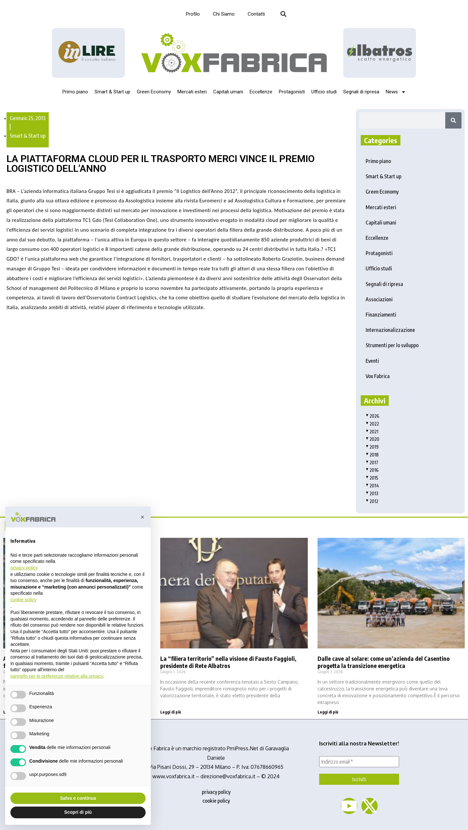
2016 (372, 470)
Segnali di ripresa (361, 92)
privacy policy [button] (24, 567)
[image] (379, 52)
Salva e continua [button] (78, 798)
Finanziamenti (381, 314)
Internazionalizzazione (390, 330)
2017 (372, 462)
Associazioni (379, 299)
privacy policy (216, 792)
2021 (372, 431)
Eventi (372, 361)
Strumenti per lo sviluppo (392, 345)
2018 (372, 454)
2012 (372, 501)
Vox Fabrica (378, 376)
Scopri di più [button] (78, 812)
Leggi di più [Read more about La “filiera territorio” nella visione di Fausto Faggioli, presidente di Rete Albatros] (170, 712)
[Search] (453, 120)
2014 (372, 485)
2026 (372, 416)
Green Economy (154, 92)
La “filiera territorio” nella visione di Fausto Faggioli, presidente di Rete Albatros (228, 662)
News (396, 92)
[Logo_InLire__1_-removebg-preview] (88, 53)
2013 (372, 493)
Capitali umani (228, 92)
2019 (372, 447)
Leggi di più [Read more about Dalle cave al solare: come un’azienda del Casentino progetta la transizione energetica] (328, 712)
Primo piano (75, 92)
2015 (372, 478)
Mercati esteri (192, 92)
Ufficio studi (324, 92)
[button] (283, 14)
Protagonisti (292, 92)
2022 (372, 424)
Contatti (256, 14)
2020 (372, 439)
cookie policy (216, 800)
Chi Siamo (224, 14)
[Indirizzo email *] (359, 761)
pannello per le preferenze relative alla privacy (56, 676)
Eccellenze (261, 92)
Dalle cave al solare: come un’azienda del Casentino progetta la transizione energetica (384, 662)
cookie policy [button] (23, 599)
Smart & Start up (112, 92)
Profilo (193, 14)
